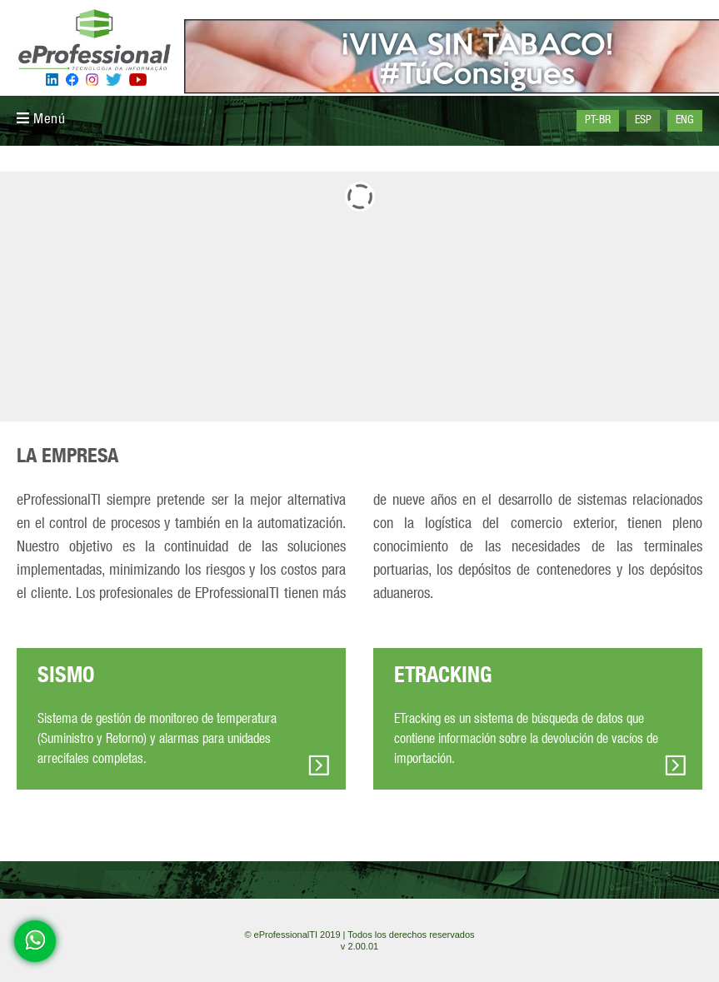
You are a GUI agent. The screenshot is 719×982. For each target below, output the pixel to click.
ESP (643, 121)
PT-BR (598, 121)
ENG (685, 121)
